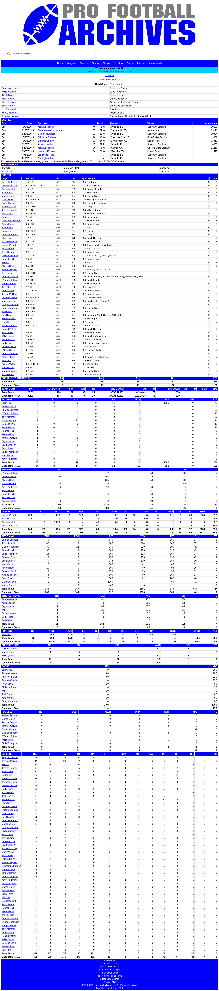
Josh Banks (7, 192)
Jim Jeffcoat (8, 95)
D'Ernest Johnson (10, 280)
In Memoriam (109, 960)
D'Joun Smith (8, 350)
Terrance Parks (9, 325)
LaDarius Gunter (10, 255)
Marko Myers (8, 301)
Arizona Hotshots (46, 144)
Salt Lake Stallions (47, 137)
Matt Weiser (8, 367)
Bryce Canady (9, 203)
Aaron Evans (8, 224)
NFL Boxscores (109, 963)
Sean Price (7, 332)
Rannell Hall (8, 259)
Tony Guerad (8, 252)
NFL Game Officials (109, 966)
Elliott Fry (6, 238)
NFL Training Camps (109, 969)
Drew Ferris (7, 231)
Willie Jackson (9, 92)
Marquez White (9, 371)
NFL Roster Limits (109, 973)
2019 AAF (109, 75)
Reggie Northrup (10, 308)
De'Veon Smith (9, 346)
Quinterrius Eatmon (11, 220)
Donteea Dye (8, 217)
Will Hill (5, 262)
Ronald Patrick (9, 329)
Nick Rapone (8, 99)
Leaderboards (155, 63)
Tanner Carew (9, 206)
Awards (140, 63)
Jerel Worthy (8, 374)
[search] (50, 53)
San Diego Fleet (46, 155)
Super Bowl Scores (109, 979)
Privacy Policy (109, 982)
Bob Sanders (8, 106)
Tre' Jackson (8, 273)
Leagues (71, 63)
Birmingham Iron (46, 141)
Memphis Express (46, 134)
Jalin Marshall (8, 287)
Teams (95, 63)
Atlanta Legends (46, 127)
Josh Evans (7, 227)
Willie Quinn (8, 336)
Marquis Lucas (9, 283)
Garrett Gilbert (9, 245)
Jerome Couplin (9, 210)
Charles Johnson (10, 276)
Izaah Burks (7, 199)
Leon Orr (6, 322)
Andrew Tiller (8, 357)
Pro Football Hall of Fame (109, 976)
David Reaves (9, 102)
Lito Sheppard (9, 109)
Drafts (130, 63)
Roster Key (104, 80)
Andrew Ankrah (9, 185)
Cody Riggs (7, 343)
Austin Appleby (9, 189)
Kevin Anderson (9, 182)
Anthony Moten (9, 297)
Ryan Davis (7, 213)
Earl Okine (7, 311)
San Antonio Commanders (51, 130)
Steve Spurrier (117, 84)
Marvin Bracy (8, 196)
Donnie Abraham (10, 88)
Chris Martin (8, 290)
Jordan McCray (9, 294)
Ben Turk (6, 360)
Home (60, 63)
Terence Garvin (9, 241)
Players (106, 63)
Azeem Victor (8, 364)
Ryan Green (8, 248)
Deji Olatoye (8, 315)
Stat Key (116, 80)
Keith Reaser (8, 339)
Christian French (10, 234)
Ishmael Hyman (9, 269)
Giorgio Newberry (10, 304)
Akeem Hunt (8, 266)
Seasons (84, 63)
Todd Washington (10, 116)
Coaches (118, 63)
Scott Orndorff (9, 318)
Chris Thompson (10, 353)
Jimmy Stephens (10, 113)
